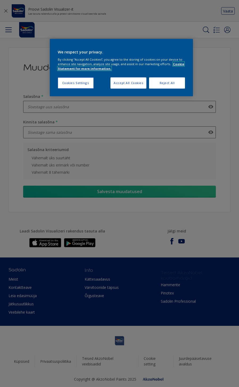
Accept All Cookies (128, 83)
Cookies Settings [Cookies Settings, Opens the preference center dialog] (75, 83)
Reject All (167, 83)
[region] (121, 68)
